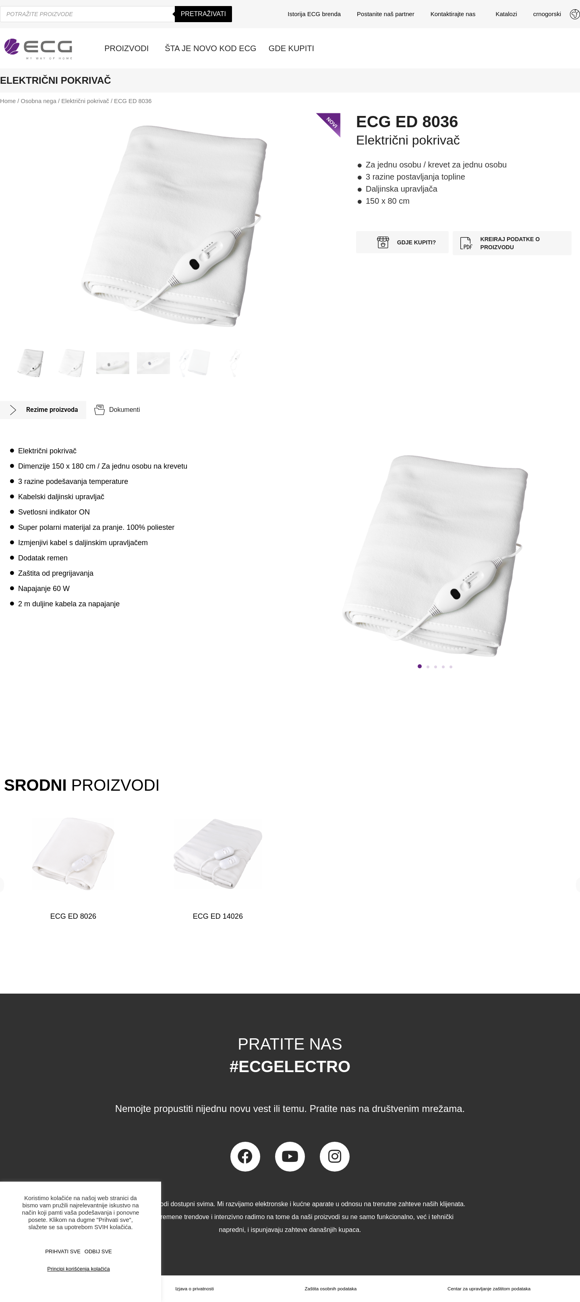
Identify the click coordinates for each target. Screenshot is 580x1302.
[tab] (43, 410)
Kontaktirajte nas (455, 14)
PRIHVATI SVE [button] (63, 1251)
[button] (420, 666)
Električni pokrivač (85, 101)
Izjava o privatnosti (193, 1289)
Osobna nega (38, 101)
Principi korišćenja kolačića (78, 1269)
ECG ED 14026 (218, 916)
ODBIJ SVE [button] (98, 1251)
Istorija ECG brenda (314, 13)
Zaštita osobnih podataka (329, 1289)
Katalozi (506, 13)
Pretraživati (203, 13)
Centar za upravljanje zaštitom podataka (488, 1289)
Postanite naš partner (385, 13)
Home (8, 101)
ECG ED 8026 (73, 916)
